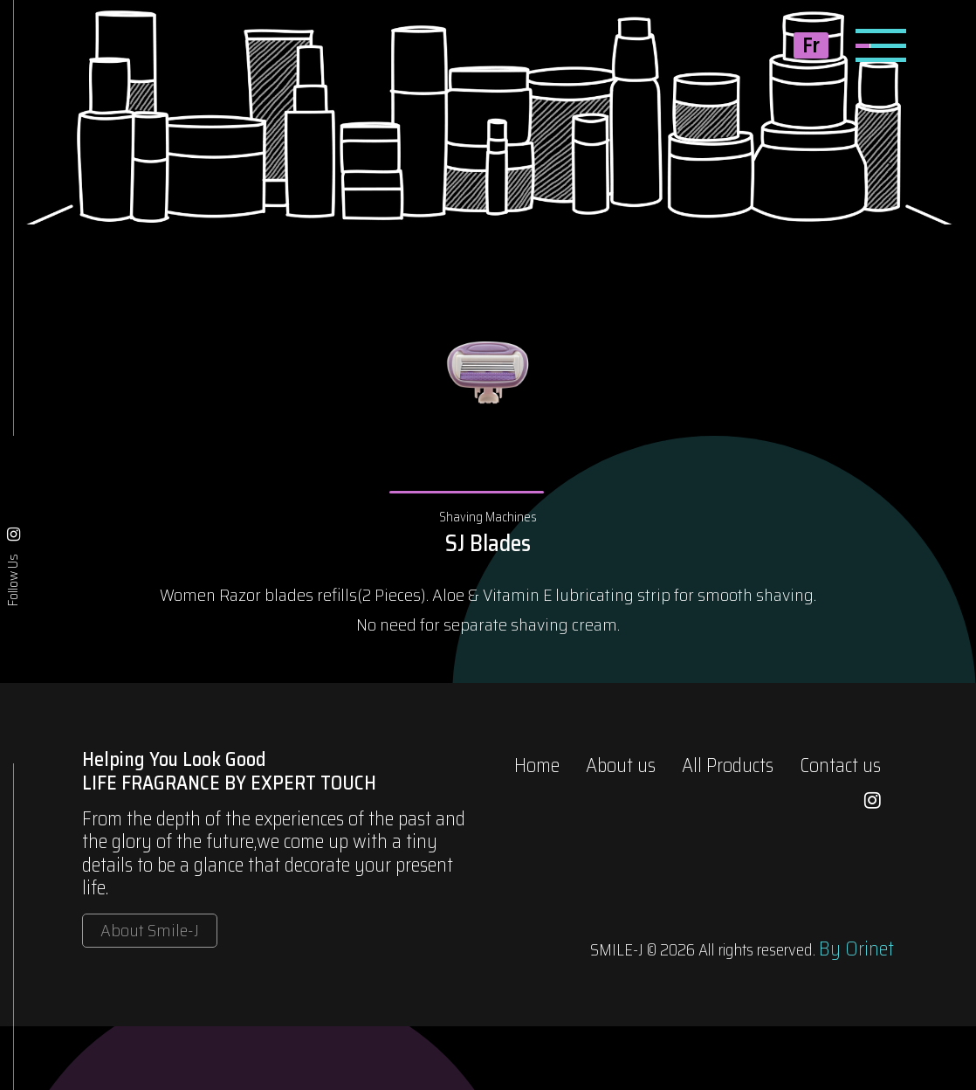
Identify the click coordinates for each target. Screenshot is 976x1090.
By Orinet (856, 949)
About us (621, 765)
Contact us (840, 765)
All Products (727, 765)
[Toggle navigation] (881, 45)
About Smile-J (149, 930)
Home (537, 765)
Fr (811, 45)
